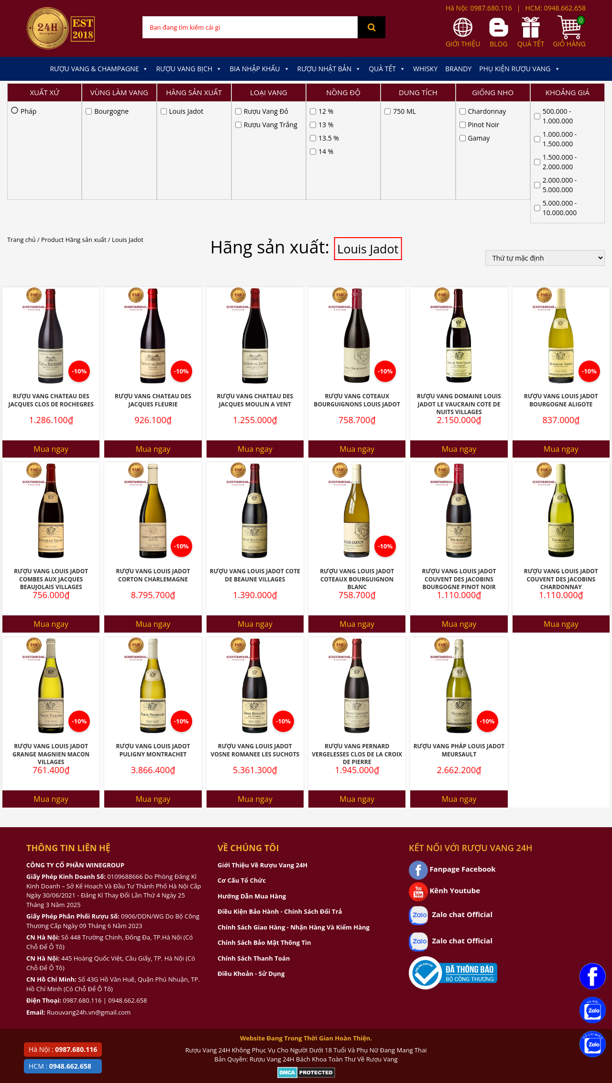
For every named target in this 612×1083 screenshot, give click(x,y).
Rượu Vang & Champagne (99, 69)
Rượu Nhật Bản (329, 69)
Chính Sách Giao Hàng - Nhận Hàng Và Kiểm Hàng (294, 805)
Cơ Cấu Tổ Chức (242, 759)
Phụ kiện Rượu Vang (519, 69)
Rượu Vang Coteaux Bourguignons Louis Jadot (357, 279)
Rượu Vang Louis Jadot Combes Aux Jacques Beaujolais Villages (51, 458)
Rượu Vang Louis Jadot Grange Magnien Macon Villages (50, 633)
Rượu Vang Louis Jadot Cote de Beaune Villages (255, 454)
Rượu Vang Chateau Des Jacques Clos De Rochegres (50, 279)
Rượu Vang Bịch (189, 69)
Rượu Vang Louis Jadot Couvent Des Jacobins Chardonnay (561, 458)
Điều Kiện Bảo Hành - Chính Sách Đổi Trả (280, 790)
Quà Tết (387, 69)
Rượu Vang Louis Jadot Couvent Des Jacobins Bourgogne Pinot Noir (459, 458)
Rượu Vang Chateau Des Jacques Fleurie (153, 279)
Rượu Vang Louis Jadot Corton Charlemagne (153, 454)
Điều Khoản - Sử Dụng (251, 852)
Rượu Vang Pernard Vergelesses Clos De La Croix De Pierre (357, 633)
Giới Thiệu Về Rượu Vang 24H (262, 743)
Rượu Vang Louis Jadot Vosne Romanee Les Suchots (254, 629)
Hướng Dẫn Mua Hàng (252, 774)
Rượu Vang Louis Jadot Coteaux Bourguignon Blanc (357, 458)
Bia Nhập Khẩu (259, 69)
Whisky (425, 68)
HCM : (60, 1066)
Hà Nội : (63, 1049)
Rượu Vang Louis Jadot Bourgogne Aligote (561, 279)
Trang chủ (21, 118)
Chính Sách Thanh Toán (254, 836)
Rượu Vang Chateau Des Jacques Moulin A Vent (255, 279)
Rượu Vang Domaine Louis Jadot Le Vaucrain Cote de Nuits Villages (459, 283)
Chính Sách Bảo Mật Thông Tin (264, 821)
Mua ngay (50, 327)
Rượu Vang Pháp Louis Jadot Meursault (459, 629)
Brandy (458, 68)
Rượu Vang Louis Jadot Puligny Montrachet (153, 629)
